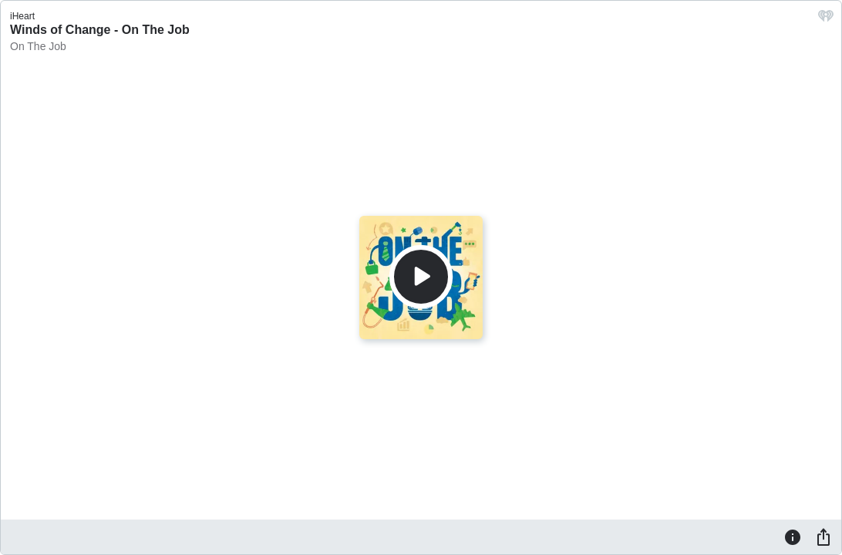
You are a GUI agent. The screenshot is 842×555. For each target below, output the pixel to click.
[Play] (421, 276)
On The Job (38, 46)
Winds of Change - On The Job (100, 29)
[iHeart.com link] (826, 19)
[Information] (792, 536)
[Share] (823, 536)
